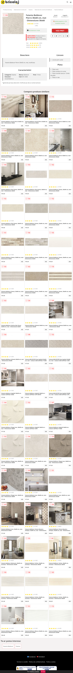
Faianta (31, 9)
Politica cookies (50, 662)
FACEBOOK (31, 657)
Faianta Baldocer (58, 9)
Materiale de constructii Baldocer (43, 9)
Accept (43, 671)
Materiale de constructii (20, 9)
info (22, 125)
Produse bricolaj (7, 9)
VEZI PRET (60, 30)
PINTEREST (41, 657)
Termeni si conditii (22, 662)
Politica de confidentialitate (37, 662)
